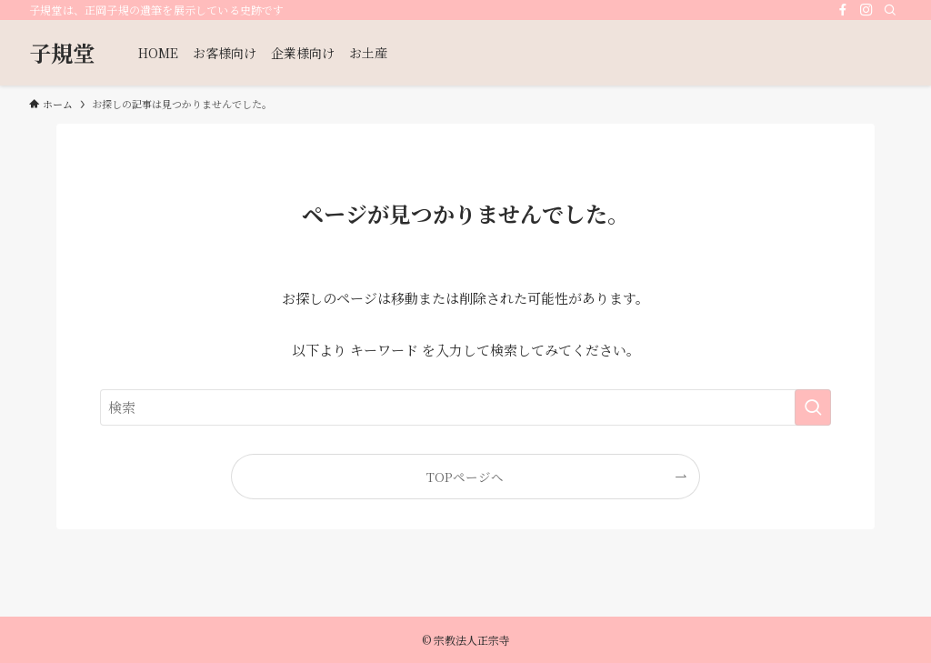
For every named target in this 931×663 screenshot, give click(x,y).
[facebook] (843, 10)
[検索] (890, 10)
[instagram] (866, 10)
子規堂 (62, 53)
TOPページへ (465, 476)
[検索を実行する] (813, 407)
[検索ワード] (465, 407)
